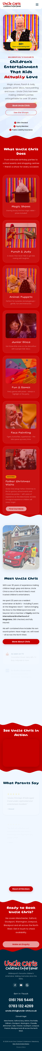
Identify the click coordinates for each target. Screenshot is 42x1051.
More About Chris (21, 641)
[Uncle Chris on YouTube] (21, 985)
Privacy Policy (21, 1047)
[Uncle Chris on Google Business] (27, 985)
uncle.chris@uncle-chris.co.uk (21, 1010)
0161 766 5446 (21, 999)
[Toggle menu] (37, 5)
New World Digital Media (21, 1044)
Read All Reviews (21, 888)
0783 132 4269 (21, 1006)
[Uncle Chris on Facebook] (15, 985)
